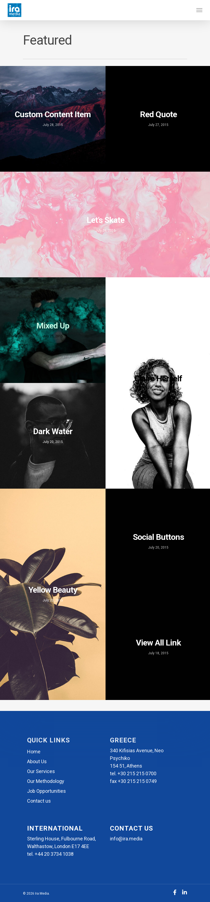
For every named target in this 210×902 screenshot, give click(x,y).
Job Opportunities (46, 791)
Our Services (41, 771)
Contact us (39, 801)
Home (33, 751)
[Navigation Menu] (199, 10)
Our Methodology (45, 781)
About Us (37, 761)
